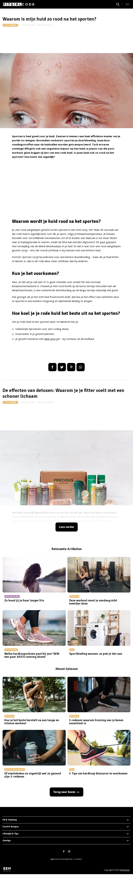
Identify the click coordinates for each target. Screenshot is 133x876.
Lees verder (66, 527)
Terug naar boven (64, 792)
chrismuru (48, 25)
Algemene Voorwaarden (61, 859)
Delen (52, 367)
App (80, 367)
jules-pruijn (48, 402)
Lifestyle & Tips (11, 833)
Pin (71, 367)
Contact (78, 859)
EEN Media (125, 870)
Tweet (62, 367)
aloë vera (50, 339)
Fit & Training (10, 25)
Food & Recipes (11, 826)
